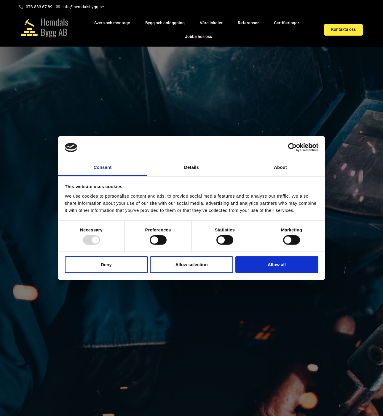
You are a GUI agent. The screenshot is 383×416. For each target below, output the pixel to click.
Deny (106, 264)
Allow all (277, 264)
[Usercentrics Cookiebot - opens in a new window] (292, 147)
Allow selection (191, 264)
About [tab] (280, 167)
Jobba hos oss (198, 36)
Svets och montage (112, 23)
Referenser (248, 23)
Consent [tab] (103, 167)
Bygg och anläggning (165, 23)
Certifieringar (286, 23)
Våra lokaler (211, 23)
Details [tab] (191, 167)
